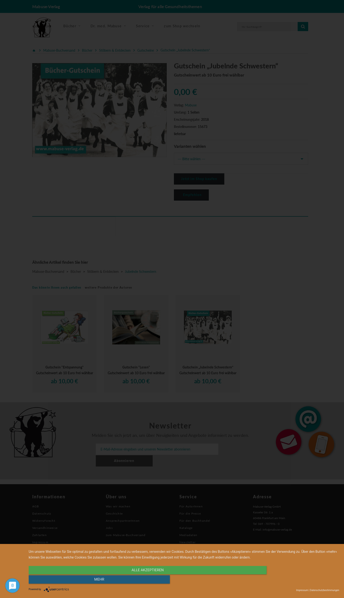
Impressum (302, 590)
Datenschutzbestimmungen (324, 590)
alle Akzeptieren (137, 580)
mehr (293, 580)
